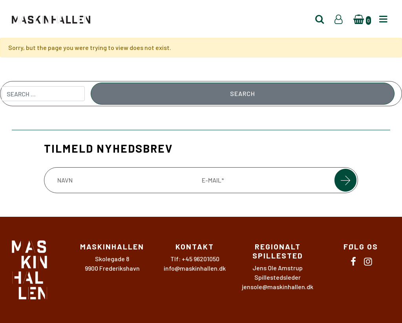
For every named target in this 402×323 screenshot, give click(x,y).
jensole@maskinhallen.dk (277, 286)
